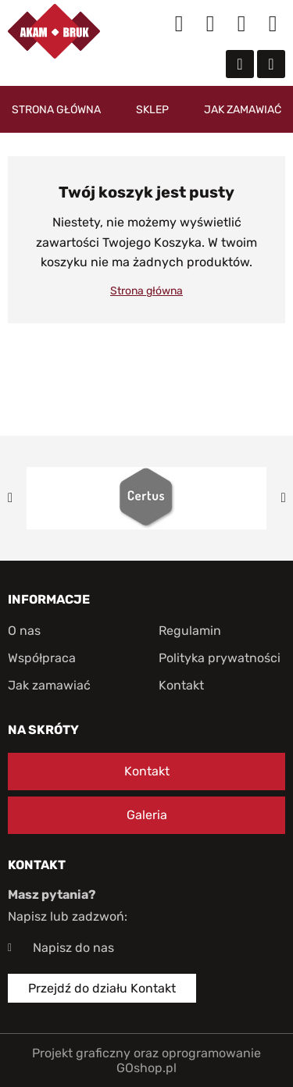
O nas (24, 630)
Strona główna (56, 109)
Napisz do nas (73, 947)
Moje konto (210, 23)
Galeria (147, 814)
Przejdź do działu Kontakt (102, 988)
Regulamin (190, 630)
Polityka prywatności (219, 657)
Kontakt (181, 685)
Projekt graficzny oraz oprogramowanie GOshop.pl (146, 1060)
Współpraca (42, 657)
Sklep (152, 109)
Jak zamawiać (242, 109)
